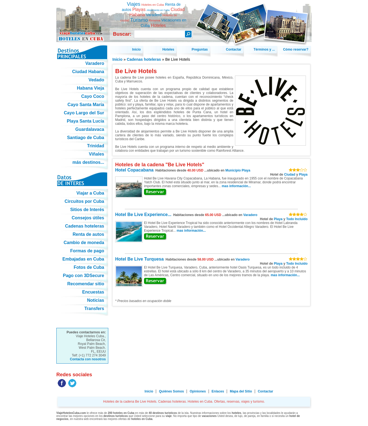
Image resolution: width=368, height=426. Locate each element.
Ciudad (289, 174)
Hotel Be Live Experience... (143, 214)
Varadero (250, 215)
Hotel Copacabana (134, 170)
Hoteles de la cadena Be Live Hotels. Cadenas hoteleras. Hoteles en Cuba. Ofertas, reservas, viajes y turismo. (82, 18)
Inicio (117, 59)
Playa (303, 174)
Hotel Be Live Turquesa (139, 259)
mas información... (236, 186)
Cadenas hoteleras (144, 59)
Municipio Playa (237, 170)
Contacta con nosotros (88, 359)
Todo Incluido (297, 219)
